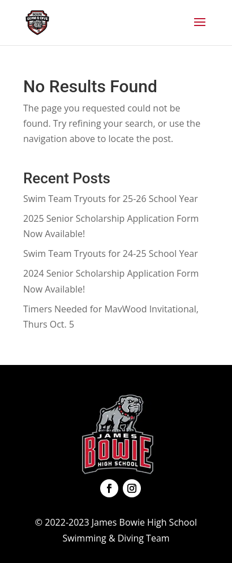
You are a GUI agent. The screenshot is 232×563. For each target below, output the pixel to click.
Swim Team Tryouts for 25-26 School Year (110, 198)
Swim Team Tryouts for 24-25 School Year (110, 253)
